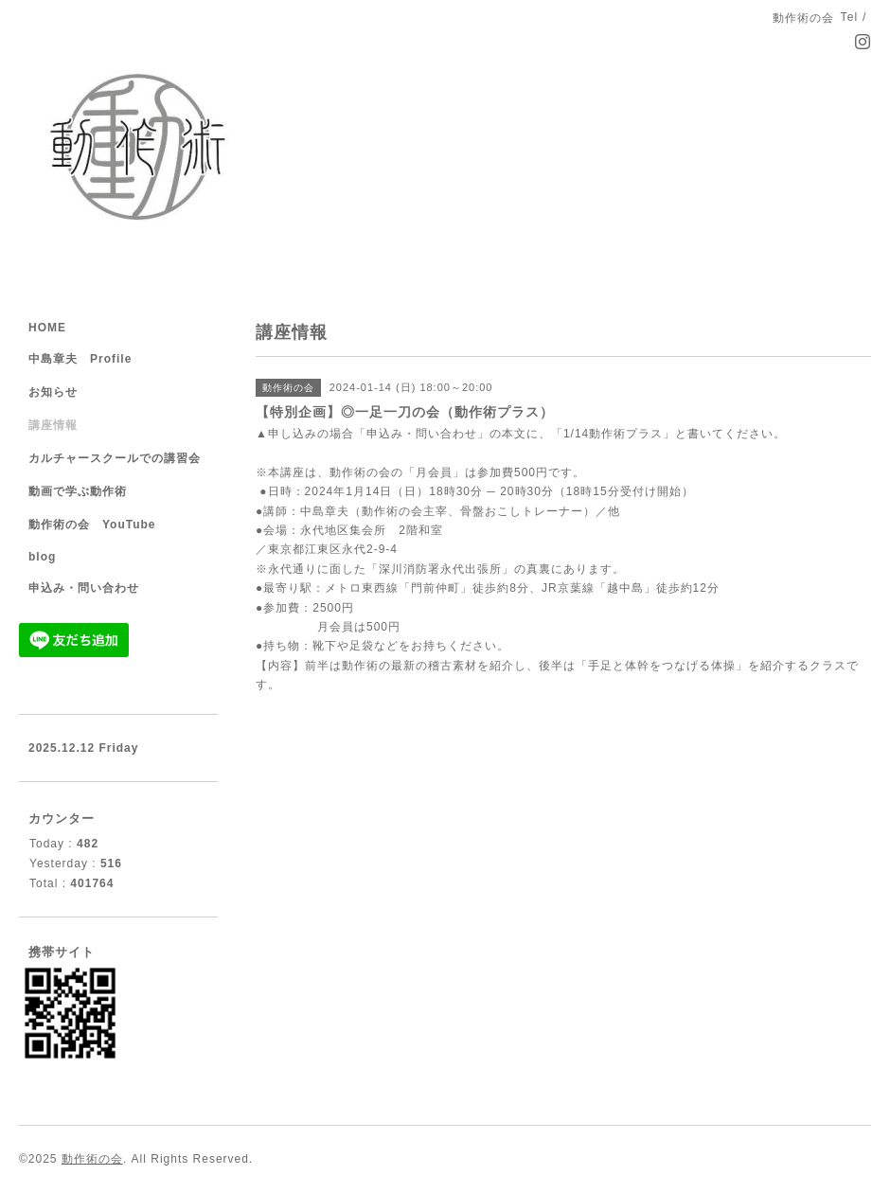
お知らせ (53, 392)
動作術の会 (92, 1159)
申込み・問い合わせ (83, 588)
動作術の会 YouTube (92, 524)
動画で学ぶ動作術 (77, 491)
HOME (47, 327)
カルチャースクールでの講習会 (114, 458)
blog (42, 556)
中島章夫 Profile (80, 358)
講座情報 (53, 425)
